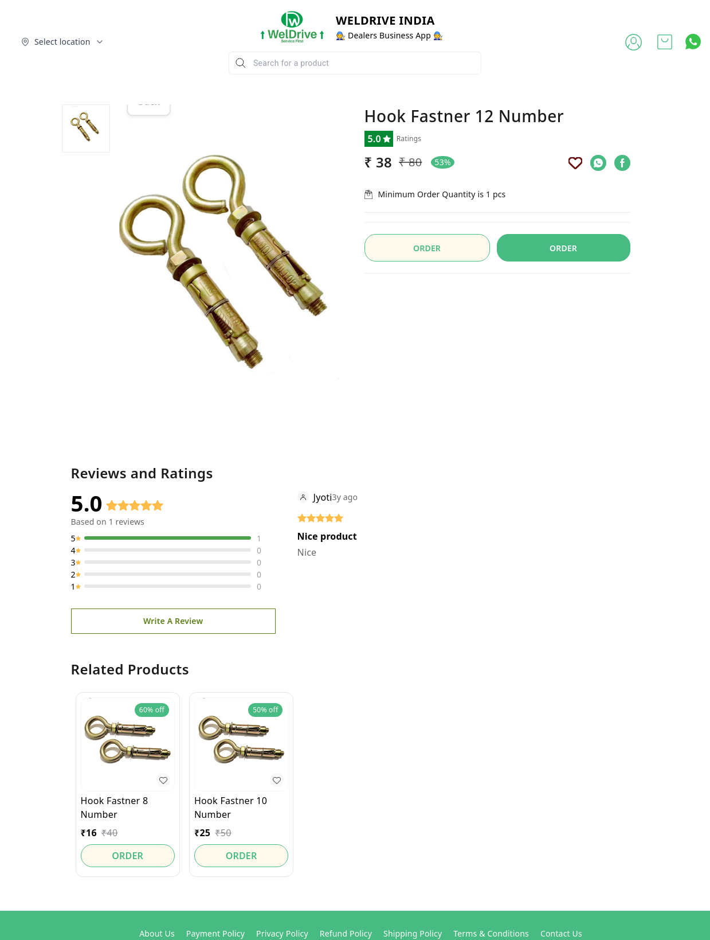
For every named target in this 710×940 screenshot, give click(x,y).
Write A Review (173, 620)
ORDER (563, 248)
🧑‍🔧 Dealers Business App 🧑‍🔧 (389, 35)
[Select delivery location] (62, 42)
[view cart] (665, 41)
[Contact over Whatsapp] (693, 41)
